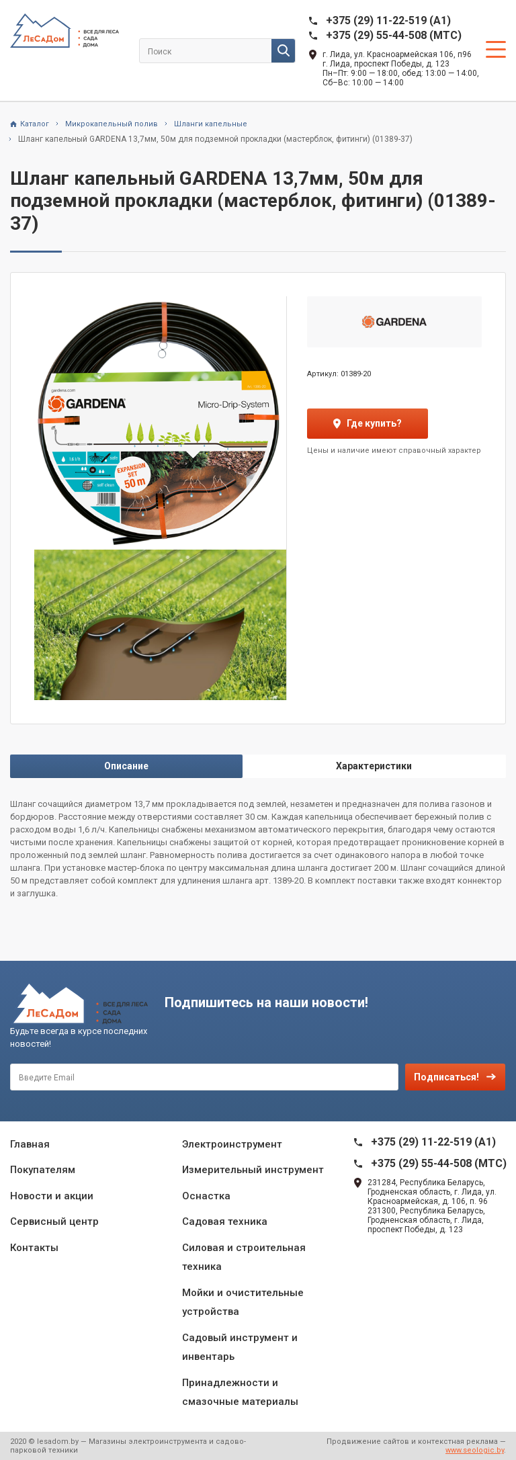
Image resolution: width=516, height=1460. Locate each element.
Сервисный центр (54, 1221)
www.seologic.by (474, 1450)
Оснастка (206, 1196)
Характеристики (374, 766)
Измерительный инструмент (253, 1170)
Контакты (34, 1248)
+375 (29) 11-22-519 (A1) (388, 20)
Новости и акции (51, 1196)
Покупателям (42, 1170)
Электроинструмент (232, 1144)
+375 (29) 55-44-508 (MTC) (394, 35)
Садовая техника (224, 1221)
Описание (126, 766)
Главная (30, 1144)
